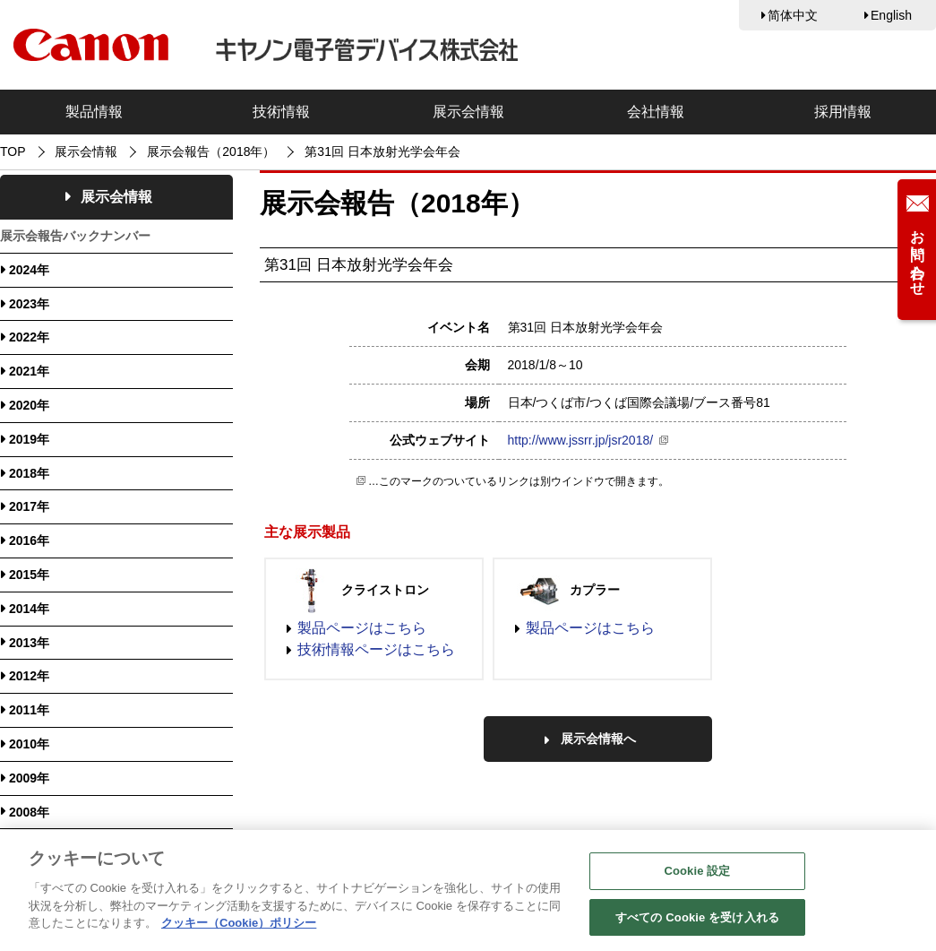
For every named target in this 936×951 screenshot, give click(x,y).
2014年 (29, 608)
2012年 (29, 676)
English (891, 15)
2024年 (29, 270)
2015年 (29, 574)
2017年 (29, 506)
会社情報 (655, 111)
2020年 (29, 405)
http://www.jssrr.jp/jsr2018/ (581, 440)
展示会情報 (468, 111)
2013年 (29, 642)
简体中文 (793, 15)
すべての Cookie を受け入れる (697, 924)
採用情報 (843, 111)
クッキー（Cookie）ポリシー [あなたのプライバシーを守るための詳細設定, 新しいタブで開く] (238, 930)
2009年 (29, 778)
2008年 (29, 812)
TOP (13, 151)
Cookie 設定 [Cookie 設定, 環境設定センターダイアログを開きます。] (697, 878)
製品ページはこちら (361, 627)
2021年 (29, 371)
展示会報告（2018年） (211, 151)
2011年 (29, 710)
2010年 (29, 744)
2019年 (29, 439)
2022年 (29, 337)
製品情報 (94, 111)
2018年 (29, 473)
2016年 (29, 540)
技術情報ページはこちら (376, 649)
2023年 (29, 304)
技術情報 (281, 111)
